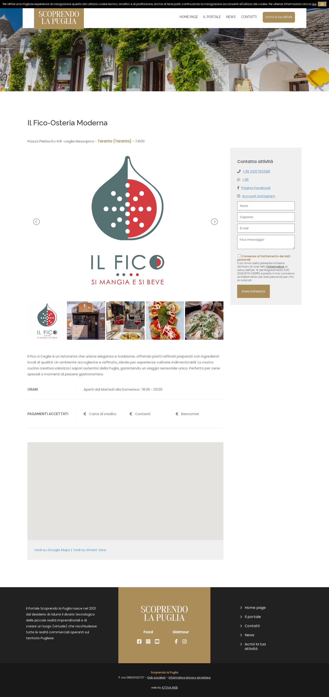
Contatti (249, 17)
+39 (245, 179)
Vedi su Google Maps (52, 549)
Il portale (212, 17)
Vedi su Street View (89, 549)
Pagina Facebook (256, 187)
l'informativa (275, 266)
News (231, 17)
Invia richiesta (253, 291)
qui (314, 4)
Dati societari (156, 677)
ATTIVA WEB (170, 687)
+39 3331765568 (256, 171)
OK (322, 4)
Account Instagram (258, 196)
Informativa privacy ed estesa (190, 677)
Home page (189, 17)
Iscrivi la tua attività (278, 17)
